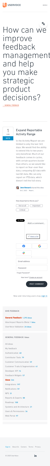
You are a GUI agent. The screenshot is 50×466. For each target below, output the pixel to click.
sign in (44, 296)
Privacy (37, 447)
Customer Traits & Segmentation (20, 367)
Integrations (10, 384)
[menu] (43, 24)
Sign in (7, 447)
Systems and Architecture (17, 407)
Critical (24, 210)
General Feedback (13, 318)
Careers (24, 447)
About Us (15, 447)
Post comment (37, 284)
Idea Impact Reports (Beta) (17, 322)
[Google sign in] (39, 246)
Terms (31, 447)
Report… (31, 190)
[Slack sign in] (23, 253)
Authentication (11, 353)
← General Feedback (11, 105)
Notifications (10, 389)
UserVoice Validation (14, 327)
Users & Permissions (14, 411)
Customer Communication (17, 362)
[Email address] (31, 261)
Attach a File (34, 236)
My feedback (11, 349)
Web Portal (10, 416)
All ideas (9, 344)
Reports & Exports (13, 398)
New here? (31, 277)
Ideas (26, 337)
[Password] (31, 268)
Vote (8, 138)
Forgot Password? (23, 273)
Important (37, 206)
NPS (7, 393)
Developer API (11, 371)
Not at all (24, 206)
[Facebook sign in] (23, 246)
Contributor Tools (13, 358)
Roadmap (9, 402)
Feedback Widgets (13, 376)
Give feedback (12, 311)
